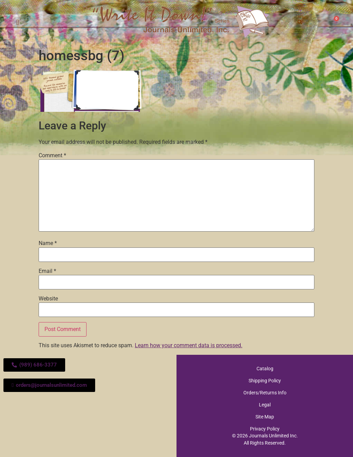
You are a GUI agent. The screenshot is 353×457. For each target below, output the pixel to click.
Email (47, 271)
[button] (17, 22)
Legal (265, 404)
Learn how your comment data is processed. (188, 345)
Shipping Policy (265, 380)
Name (48, 243)
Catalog (264, 368)
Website (48, 298)
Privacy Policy (265, 429)
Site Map (264, 416)
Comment (52, 155)
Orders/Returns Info (264, 392)
